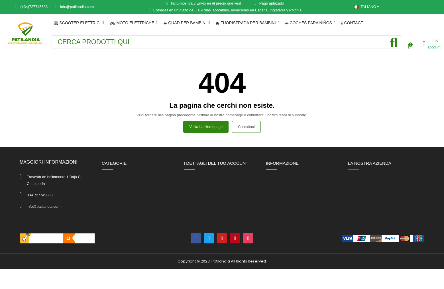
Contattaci (246, 127)
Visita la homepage (206, 127)
